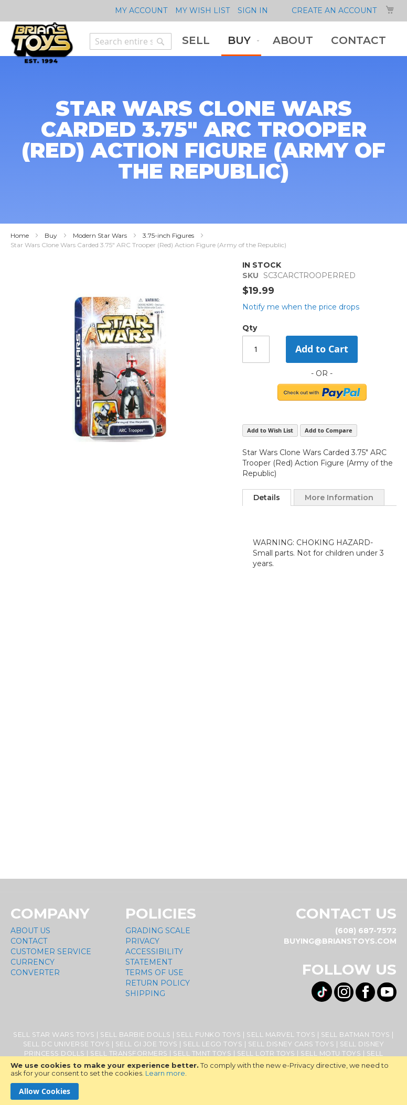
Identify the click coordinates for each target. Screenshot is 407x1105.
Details (266, 497)
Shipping (145, 993)
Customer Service (50, 951)
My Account (141, 10)
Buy (51, 235)
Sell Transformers (129, 1053)
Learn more (165, 1073)
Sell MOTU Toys (331, 1053)
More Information (339, 497)
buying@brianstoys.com (340, 941)
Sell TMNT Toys (202, 1053)
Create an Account (334, 10)
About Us (30, 930)
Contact (28, 941)
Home (19, 235)
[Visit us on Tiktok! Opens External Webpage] (322, 991)
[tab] (266, 497)
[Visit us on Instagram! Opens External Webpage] (344, 992)
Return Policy (157, 983)
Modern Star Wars (100, 235)
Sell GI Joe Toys (146, 1044)
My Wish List (202, 10)
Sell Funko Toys (208, 1034)
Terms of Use (154, 972)
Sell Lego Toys (212, 1044)
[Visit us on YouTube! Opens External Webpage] (387, 992)
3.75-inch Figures (168, 235)
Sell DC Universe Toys (66, 1044)
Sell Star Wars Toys (54, 1034)
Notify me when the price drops (300, 307)
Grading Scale (157, 930)
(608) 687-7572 (366, 930)
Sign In (253, 10)
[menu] (284, 41)
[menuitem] (196, 40)
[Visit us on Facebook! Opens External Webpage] (365, 992)
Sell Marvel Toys (281, 1034)
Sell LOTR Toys (266, 1053)
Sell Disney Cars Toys (291, 1044)
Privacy (142, 941)
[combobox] (131, 41)
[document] (203, 1081)
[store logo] (41, 42)
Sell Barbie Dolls (135, 1034)
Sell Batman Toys (355, 1034)
